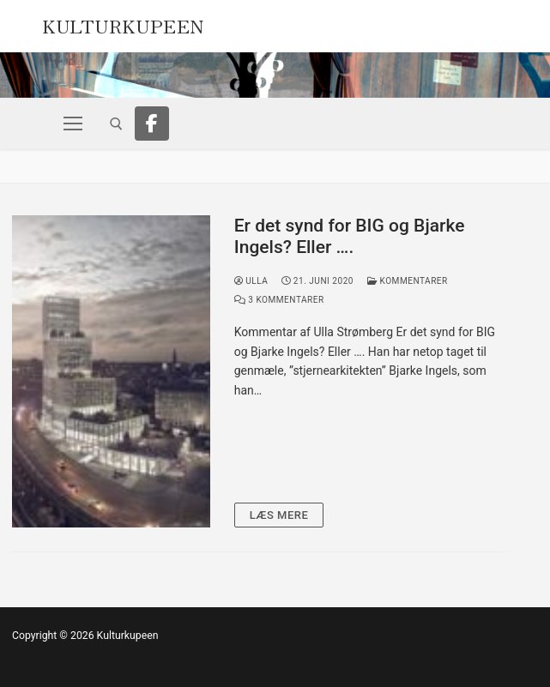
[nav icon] (73, 123)
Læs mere (279, 515)
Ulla (251, 281)
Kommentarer (407, 281)
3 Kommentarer (279, 299)
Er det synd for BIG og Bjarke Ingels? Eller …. (349, 236)
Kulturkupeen (123, 24)
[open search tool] (116, 124)
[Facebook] (152, 123)
